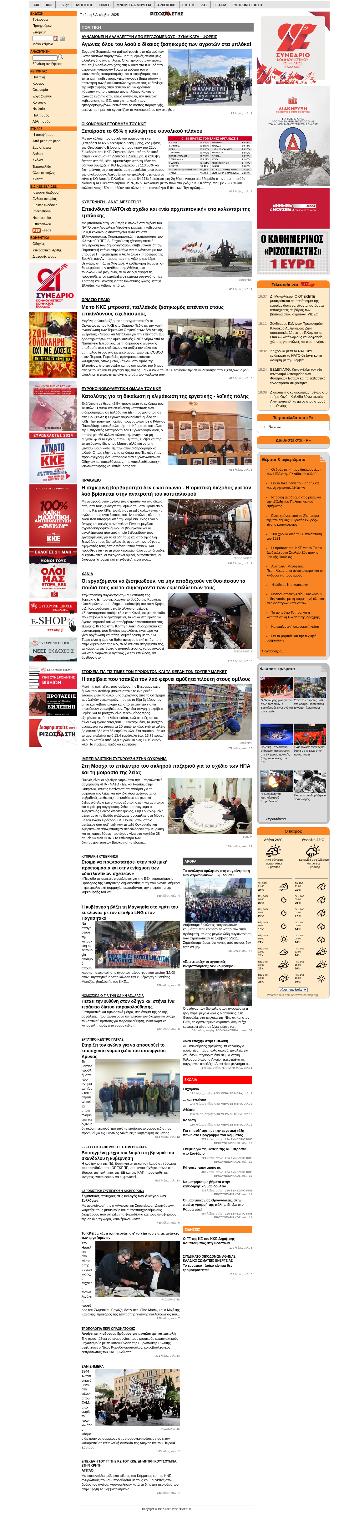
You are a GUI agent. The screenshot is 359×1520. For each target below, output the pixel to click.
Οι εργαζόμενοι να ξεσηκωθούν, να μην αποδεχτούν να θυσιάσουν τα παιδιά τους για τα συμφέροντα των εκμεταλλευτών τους (167, 581)
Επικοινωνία (42, 224)
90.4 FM (220, 5)
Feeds (42, 230)
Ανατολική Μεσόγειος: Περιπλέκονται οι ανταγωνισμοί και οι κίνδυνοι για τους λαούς (294, 570)
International (42, 211)
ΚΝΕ (49, 5)
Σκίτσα (38, 179)
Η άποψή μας (43, 134)
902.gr (63, 5)
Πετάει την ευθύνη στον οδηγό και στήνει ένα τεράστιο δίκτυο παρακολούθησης (131, 1001)
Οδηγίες (39, 243)
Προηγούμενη (43, 25)
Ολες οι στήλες (44, 173)
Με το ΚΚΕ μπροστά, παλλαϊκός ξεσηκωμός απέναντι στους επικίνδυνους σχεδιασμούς (167, 307)
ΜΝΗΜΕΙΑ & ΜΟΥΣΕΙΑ (134, 5)
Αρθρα (38, 154)
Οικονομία (40, 90)
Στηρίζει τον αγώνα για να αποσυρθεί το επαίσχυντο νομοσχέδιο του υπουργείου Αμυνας (131, 1048)
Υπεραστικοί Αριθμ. (47, 250)
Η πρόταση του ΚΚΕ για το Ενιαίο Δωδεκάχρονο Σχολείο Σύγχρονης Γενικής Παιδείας (294, 552)
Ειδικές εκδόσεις (45, 205)
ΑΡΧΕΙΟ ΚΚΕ (166, 5)
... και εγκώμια (194, 1099)
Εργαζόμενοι (42, 96)
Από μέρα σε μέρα (47, 141)
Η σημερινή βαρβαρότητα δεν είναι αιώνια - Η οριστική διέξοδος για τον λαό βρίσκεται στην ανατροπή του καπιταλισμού (167, 487)
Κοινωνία (39, 102)
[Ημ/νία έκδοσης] (43, 38)
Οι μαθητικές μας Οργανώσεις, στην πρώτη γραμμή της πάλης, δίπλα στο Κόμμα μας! (213, 1204)
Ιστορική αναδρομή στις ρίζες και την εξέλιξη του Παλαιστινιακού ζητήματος (293, 501)
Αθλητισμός (41, 121)
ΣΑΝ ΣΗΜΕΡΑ (93, 1366)
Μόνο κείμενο (43, 44)
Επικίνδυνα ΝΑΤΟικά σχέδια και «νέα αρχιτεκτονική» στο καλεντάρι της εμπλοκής (167, 209)
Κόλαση (189, 1120)
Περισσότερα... (273, 651)
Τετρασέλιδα (42, 166)
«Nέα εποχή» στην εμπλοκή (205, 1041)
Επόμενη (39, 32)
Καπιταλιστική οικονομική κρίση (295, 626)
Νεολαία (39, 109)
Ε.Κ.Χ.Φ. (188, 5)
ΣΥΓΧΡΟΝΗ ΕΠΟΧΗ (247, 5)
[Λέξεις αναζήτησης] (45, 58)
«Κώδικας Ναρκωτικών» (289, 585)
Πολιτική (39, 77)
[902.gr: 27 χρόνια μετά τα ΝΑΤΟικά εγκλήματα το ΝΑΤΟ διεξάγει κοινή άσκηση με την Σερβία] (262, 351)
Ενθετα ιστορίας (45, 199)
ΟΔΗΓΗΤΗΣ (84, 5)
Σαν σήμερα (42, 147)
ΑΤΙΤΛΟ (131, 1465)
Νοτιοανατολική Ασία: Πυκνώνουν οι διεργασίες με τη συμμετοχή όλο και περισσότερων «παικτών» (295, 598)
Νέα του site (42, 218)
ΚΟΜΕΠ (105, 5)
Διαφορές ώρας (44, 256)
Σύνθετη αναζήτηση (47, 64)
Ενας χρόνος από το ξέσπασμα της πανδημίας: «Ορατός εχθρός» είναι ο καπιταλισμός (292, 520)
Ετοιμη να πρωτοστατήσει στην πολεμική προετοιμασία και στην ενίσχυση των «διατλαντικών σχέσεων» (131, 865)
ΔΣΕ (204, 5)
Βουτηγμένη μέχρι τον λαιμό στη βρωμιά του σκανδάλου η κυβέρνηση (131, 1153)
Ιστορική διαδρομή (46, 192)
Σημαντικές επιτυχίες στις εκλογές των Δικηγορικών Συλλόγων (131, 1195)
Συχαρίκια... (192, 1089)
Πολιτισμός (41, 115)
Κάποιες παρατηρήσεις (202, 1167)
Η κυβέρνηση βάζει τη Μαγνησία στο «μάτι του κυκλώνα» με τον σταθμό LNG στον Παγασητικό (130, 912)
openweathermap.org (304, 995)
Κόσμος (38, 83)
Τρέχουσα (40, 19)
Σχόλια (38, 160)
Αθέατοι (189, 1110)
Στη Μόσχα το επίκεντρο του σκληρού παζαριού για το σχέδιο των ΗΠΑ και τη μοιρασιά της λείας (167, 766)
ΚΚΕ (37, 5)
